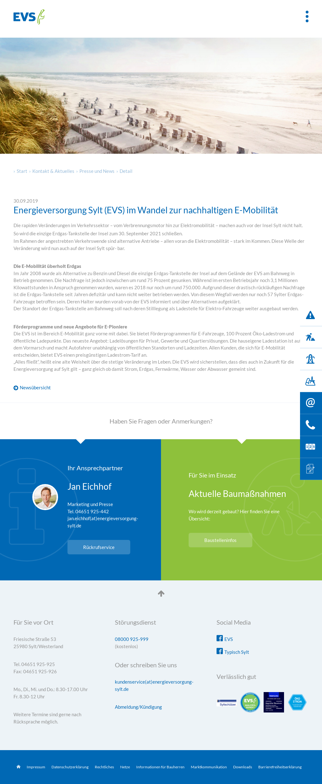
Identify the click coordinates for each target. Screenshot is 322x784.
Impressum (36, 767)
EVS (228, 639)
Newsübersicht (35, 387)
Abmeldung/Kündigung (138, 707)
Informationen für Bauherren (160, 767)
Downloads (242, 767)
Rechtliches (104, 767)
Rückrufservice (99, 547)
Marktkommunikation (209, 767)
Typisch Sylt (236, 652)
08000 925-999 (131, 639)
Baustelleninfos (220, 540)
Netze (125, 767)
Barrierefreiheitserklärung (280, 767)
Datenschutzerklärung (70, 767)
